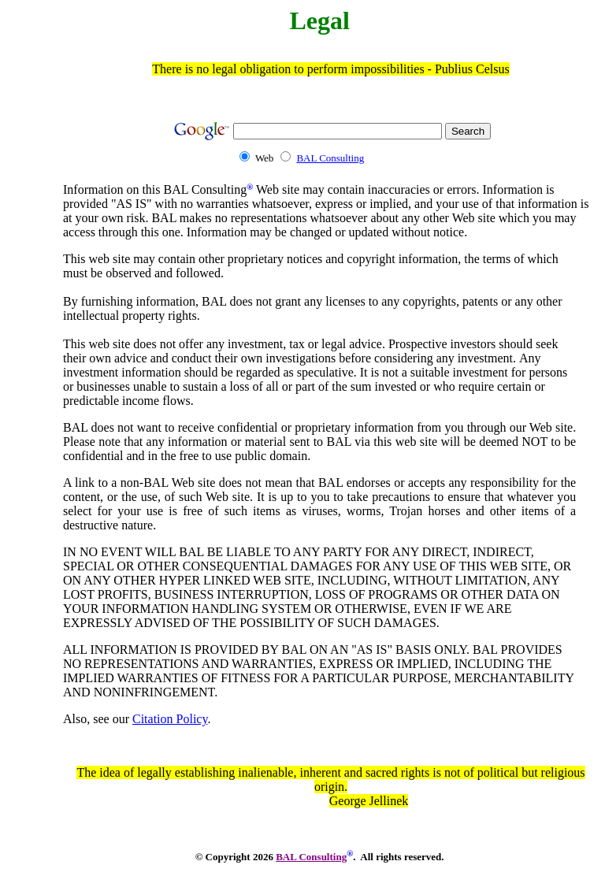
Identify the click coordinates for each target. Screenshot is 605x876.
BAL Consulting (330, 158)
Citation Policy (169, 719)
